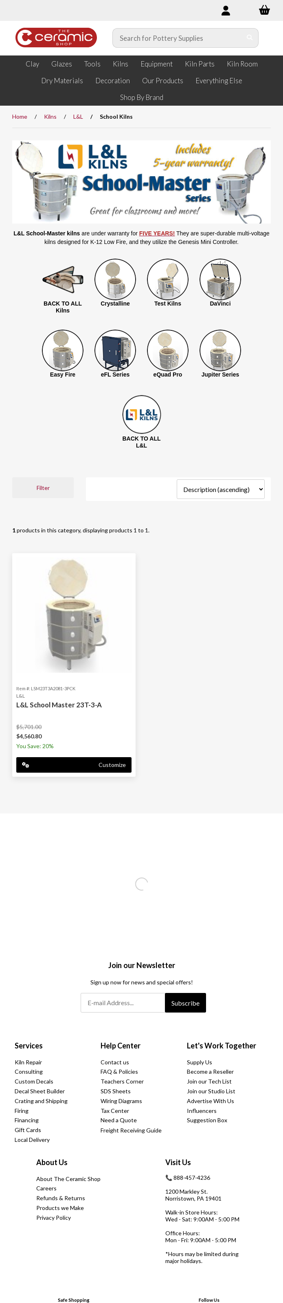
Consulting (29, 1071)
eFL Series (115, 374)
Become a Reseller (210, 1071)
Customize (74, 764)
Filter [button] (43, 487)
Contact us (115, 1062)
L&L (78, 116)
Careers (46, 1188)
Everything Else (218, 80)
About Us (52, 1162)
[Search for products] (177, 38)
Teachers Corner (122, 1081)
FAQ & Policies (119, 1071)
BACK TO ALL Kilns (63, 307)
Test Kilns (167, 303)
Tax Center (115, 1110)
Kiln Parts (200, 64)
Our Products (162, 80)
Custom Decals (34, 1081)
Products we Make (60, 1207)
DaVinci (220, 303)
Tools (92, 64)
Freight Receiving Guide (131, 1130)
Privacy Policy (53, 1217)
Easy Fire (62, 374)
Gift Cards (28, 1129)
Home (19, 116)
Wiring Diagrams (121, 1100)
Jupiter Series (220, 374)
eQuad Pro (168, 374)
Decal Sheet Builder (40, 1091)
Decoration (112, 80)
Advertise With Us (210, 1100)
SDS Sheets (116, 1091)
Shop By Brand (141, 97)
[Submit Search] (250, 38)
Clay (32, 64)
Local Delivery (32, 1139)
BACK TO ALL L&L (141, 442)
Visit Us (178, 1162)
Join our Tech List (209, 1081)
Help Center (120, 1045)
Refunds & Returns (60, 1197)
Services (29, 1045)
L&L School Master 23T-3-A (59, 704)
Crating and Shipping (41, 1100)
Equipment (156, 64)
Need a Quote (119, 1120)
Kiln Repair (28, 1062)
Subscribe (185, 1003)
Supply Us (199, 1062)
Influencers (202, 1110)
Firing (22, 1110)
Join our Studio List (211, 1091)
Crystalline (115, 303)
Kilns (120, 64)
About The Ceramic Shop (68, 1178)
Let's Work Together (221, 1045)
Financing (27, 1120)
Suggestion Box (207, 1120)
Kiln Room (242, 64)
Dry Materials (62, 80)
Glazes (61, 64)
